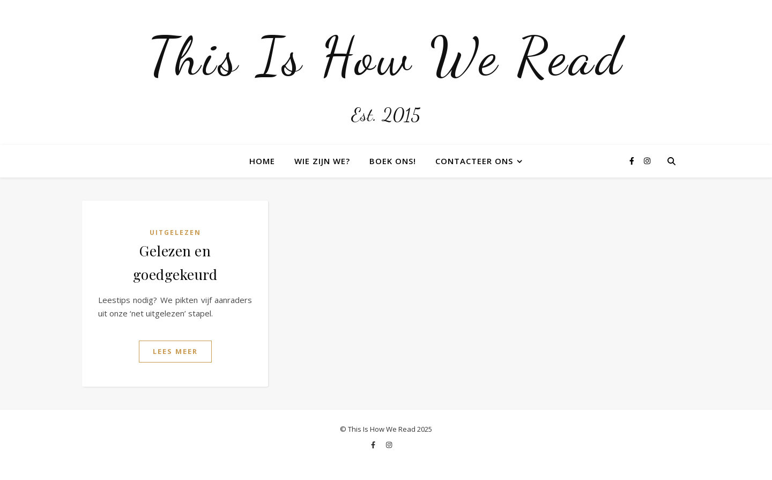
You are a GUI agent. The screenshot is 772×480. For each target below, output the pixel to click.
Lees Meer (175, 351)
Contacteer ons (474, 161)
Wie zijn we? (322, 161)
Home (262, 161)
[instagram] (647, 161)
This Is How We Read (386, 56)
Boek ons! (392, 161)
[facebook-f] (632, 161)
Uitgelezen (175, 232)
